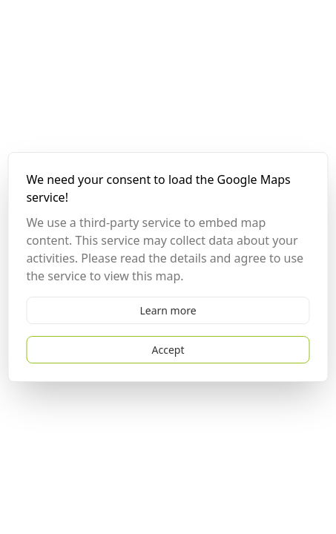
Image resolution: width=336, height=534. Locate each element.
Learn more (167, 310)
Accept (168, 350)
